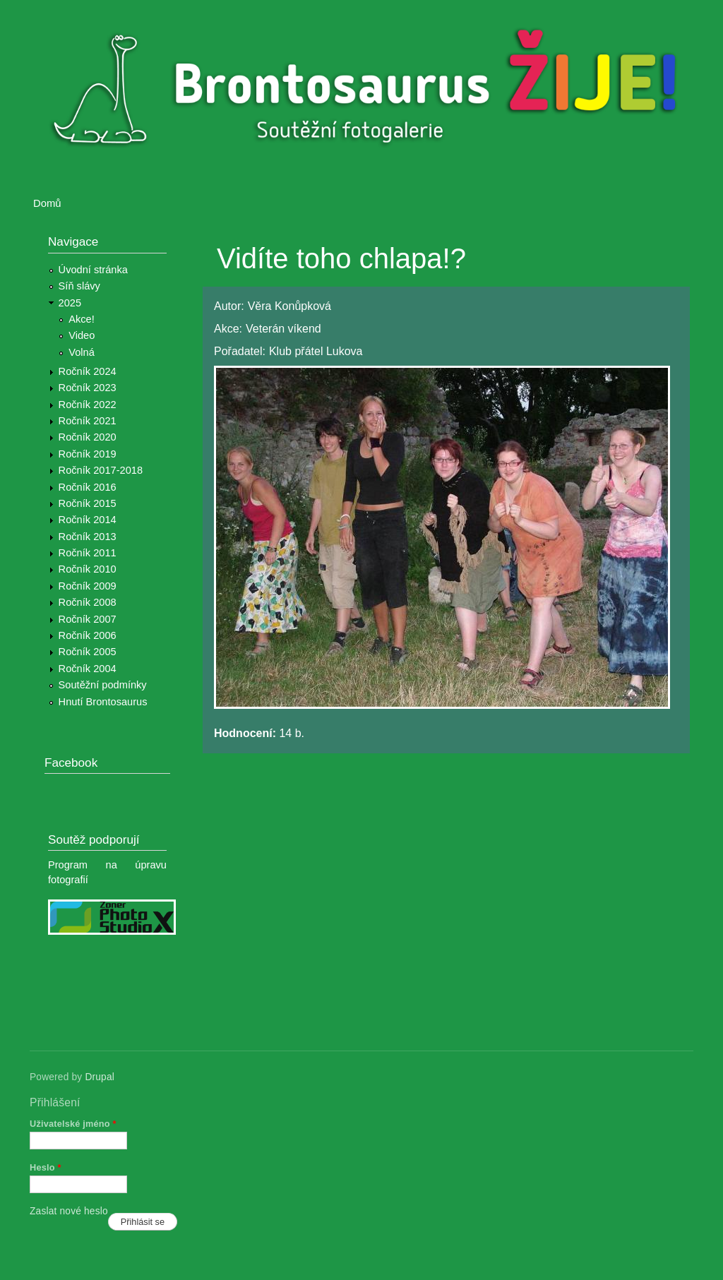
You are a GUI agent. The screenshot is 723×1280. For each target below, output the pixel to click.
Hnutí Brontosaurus (103, 701)
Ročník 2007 (87, 619)
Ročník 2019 (87, 454)
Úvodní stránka (93, 269)
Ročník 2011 (87, 552)
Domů (47, 203)
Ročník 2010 (87, 569)
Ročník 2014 (87, 519)
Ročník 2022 (87, 404)
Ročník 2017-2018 (101, 470)
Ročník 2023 (87, 387)
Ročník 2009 (87, 586)
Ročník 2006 (87, 635)
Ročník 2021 (87, 420)
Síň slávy (79, 286)
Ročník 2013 (87, 536)
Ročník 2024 (87, 371)
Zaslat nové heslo (69, 1211)
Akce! (81, 319)
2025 (70, 303)
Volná (81, 352)
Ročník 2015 (87, 503)
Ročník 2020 (87, 437)
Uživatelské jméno (73, 1123)
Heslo (45, 1167)
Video (81, 335)
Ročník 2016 (87, 487)
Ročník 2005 (87, 651)
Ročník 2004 (87, 668)
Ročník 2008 (87, 602)
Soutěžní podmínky (103, 684)
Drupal (99, 1077)
